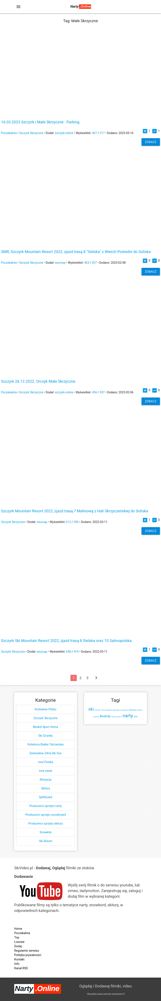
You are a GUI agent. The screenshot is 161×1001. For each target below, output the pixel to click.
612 (68, 522)
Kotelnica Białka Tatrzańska (45, 744)
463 (86, 262)
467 (94, 133)
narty (128, 715)
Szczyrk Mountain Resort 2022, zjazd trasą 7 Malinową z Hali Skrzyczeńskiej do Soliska (74, 511)
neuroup (60, 262)
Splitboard (45, 797)
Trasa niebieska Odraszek (110, 710)
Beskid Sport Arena (45, 727)
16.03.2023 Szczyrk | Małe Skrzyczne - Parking (40, 122)
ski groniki (124, 710)
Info (16, 963)
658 (68, 651)
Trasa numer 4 (116, 717)
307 (102, 392)
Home (18, 928)
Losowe (19, 941)
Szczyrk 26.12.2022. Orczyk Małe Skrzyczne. (38, 381)
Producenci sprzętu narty (45, 806)
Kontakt (19, 959)
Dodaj (18, 946)
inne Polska (45, 762)
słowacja (132, 710)
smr (136, 716)
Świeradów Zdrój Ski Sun (46, 753)
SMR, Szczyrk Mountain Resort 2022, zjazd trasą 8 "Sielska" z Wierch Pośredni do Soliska (76, 252)
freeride (97, 710)
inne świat (45, 770)
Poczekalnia (9, 133)
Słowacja (46, 779)
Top (16, 937)
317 (102, 133)
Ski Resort (45, 841)
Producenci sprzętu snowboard (45, 814)
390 (76, 522)
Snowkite (46, 832)
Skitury (45, 788)
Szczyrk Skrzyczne (31, 133)
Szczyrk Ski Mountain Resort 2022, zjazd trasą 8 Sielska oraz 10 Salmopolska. (66, 641)
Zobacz (151, 142)
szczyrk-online (64, 133)
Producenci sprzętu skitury (45, 823)
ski (91, 709)
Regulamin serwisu (26, 950)
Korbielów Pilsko (45, 709)
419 (76, 651)
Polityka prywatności (27, 955)
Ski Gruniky (45, 735)
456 (94, 392)
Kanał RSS (21, 968)
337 (94, 262)
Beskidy (105, 716)
